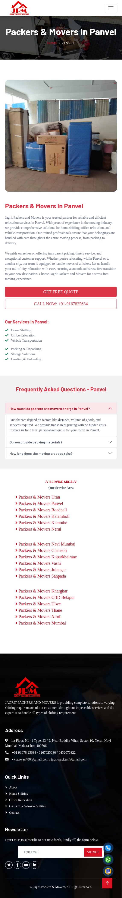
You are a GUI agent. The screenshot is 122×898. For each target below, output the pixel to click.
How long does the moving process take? (41, 453)
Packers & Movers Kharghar (41, 591)
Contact (14, 812)
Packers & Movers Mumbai (40, 623)
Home (52, 43)
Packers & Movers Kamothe (41, 522)
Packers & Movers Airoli (38, 616)
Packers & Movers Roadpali (41, 510)
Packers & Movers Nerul (38, 529)
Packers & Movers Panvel (39, 503)
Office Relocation (20, 800)
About (13, 787)
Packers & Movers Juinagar (40, 569)
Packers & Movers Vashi (38, 563)
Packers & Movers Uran (37, 497)
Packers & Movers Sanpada (40, 576)
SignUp (93, 852)
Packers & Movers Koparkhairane (46, 556)
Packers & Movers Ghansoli (41, 550)
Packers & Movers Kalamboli (42, 516)
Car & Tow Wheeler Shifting (27, 806)
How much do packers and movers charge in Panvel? (50, 409)
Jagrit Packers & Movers (49, 887)
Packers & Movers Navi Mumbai (45, 544)
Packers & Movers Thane (38, 610)
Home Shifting (18, 793)
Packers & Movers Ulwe (38, 603)
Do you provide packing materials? (36, 442)
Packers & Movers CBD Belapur (45, 597)
